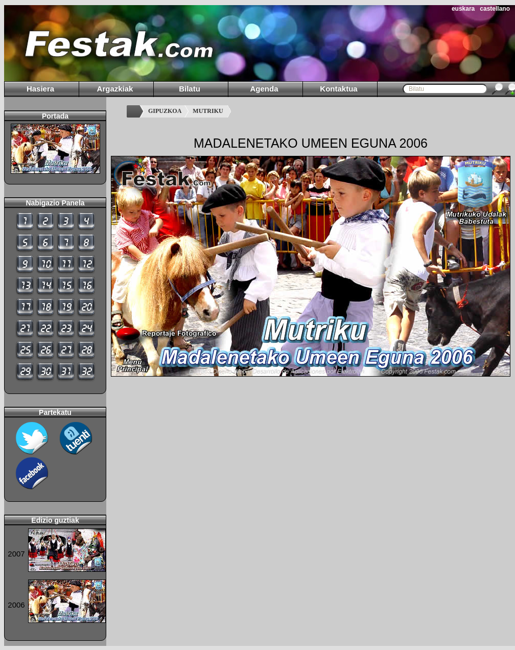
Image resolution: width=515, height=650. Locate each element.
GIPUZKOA (164, 110)
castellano (495, 8)
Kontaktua (338, 88)
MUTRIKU (208, 110)
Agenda (264, 88)
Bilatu (189, 88)
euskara (463, 8)
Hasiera (40, 88)
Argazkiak (115, 88)
